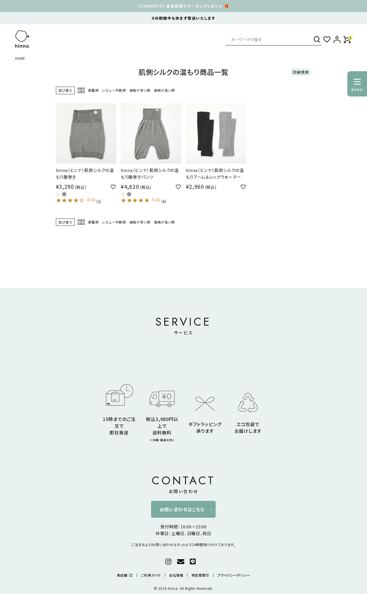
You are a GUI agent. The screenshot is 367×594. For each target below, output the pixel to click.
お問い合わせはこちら (182, 509)
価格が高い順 (164, 90)
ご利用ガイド (151, 575)
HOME (20, 58)
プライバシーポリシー (233, 575)
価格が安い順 (140, 90)
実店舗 (125, 575)
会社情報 (176, 575)
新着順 (93, 90)
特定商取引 (200, 575)
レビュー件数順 (114, 90)
